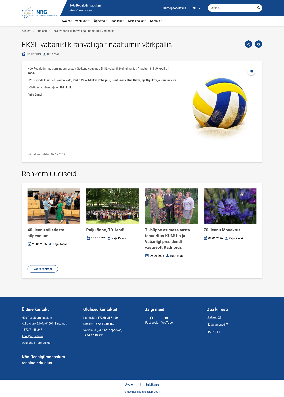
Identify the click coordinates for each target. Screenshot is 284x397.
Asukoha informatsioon (37, 342)
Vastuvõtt (82, 21)
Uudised (41, 31)
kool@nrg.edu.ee (32, 336)
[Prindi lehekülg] (258, 44)
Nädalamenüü (216, 324)
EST (196, 8)
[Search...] (259, 8)
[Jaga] (248, 44)
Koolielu (118, 21)
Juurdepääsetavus (174, 8)
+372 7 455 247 (32, 329)
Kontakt (156, 21)
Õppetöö (101, 21)
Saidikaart (152, 384)
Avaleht (67, 21)
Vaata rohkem (43, 269)
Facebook (151, 320)
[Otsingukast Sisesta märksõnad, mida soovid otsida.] (235, 8)
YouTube (167, 320)
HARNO (211, 332)
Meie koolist (137, 21)
